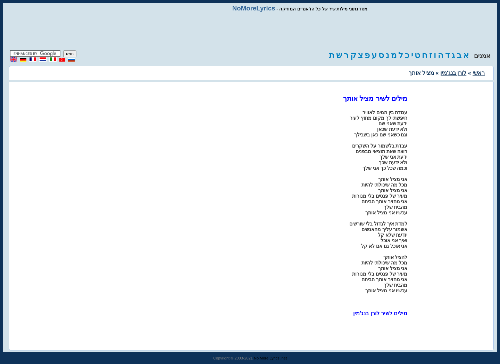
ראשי (479, 73)
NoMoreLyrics (253, 8)
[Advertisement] (250, 31)
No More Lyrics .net (270, 358)
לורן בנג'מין (453, 73)
